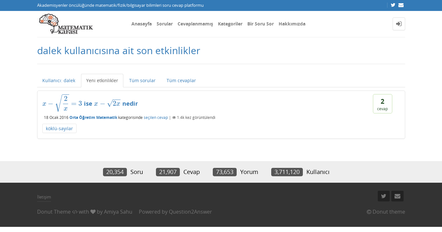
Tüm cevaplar (181, 80)
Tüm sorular (142, 80)
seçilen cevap (156, 117)
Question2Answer (190, 211)
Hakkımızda (292, 24)
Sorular (165, 24)
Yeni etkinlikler (102, 80)
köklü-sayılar (59, 128)
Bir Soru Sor (260, 24)
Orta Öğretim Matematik (93, 117)
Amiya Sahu (118, 211)
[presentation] (62, 103)
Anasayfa (141, 24)
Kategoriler (230, 24)
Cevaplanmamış (195, 24)
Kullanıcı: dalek (58, 80)
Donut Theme (54, 211)
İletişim (44, 197)
